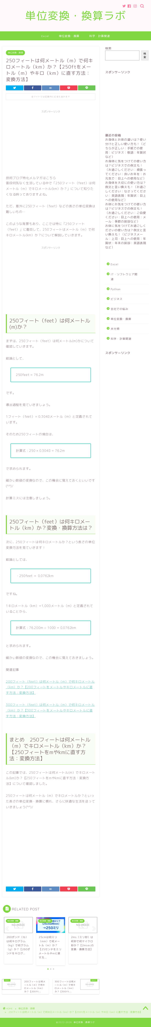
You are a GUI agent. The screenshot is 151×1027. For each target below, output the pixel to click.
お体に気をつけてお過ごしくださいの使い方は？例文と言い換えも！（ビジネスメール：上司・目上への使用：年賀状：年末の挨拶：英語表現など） (125, 236)
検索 (108, 48)
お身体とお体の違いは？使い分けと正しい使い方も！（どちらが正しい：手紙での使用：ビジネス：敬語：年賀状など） (125, 148)
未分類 (115, 329)
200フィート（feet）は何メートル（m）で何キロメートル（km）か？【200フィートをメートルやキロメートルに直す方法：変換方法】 (50, 687)
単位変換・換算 (69, 36)
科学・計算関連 (99, 36)
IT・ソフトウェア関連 (124, 276)
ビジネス (116, 299)
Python (116, 289)
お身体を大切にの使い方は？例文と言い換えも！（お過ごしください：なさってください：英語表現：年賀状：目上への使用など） (125, 191)
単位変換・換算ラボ (75, 15)
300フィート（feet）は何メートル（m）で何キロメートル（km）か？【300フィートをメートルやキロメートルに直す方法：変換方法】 (50, 710)
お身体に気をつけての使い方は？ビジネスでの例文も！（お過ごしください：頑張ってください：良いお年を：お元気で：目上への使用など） (125, 169)
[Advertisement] (50, 142)
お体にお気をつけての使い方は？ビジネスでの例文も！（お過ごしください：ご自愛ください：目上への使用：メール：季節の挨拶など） (125, 213)
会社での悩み (119, 309)
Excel (45, 36)
